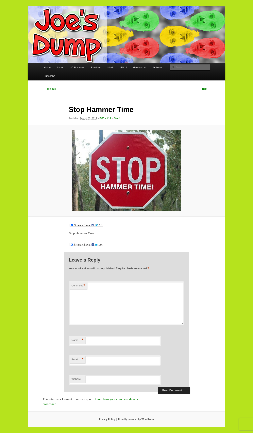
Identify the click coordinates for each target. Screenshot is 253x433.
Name (77, 340)
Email (77, 359)
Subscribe (49, 75)
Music (111, 67)
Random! (96, 67)
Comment (78, 286)
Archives (157, 67)
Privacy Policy (107, 419)
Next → (206, 89)
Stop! (117, 118)
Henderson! (139, 67)
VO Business (77, 67)
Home (47, 67)
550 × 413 (105, 118)
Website (76, 378)
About (60, 67)
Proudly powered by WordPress (136, 419)
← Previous (49, 89)
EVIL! (123, 67)
